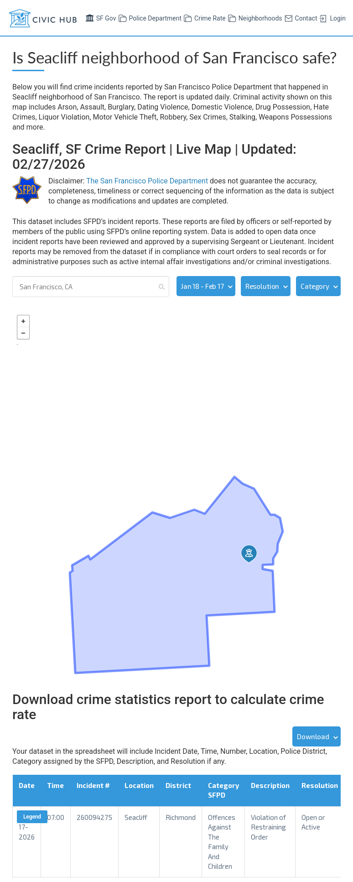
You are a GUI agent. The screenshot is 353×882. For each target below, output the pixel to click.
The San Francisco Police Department (147, 181)
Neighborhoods (254, 17)
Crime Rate (204, 17)
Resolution (262, 286)
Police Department (149, 17)
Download (313, 736)
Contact (299, 17)
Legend (32, 817)
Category (315, 286)
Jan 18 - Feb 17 (202, 286)
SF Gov (99, 17)
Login (331, 17)
